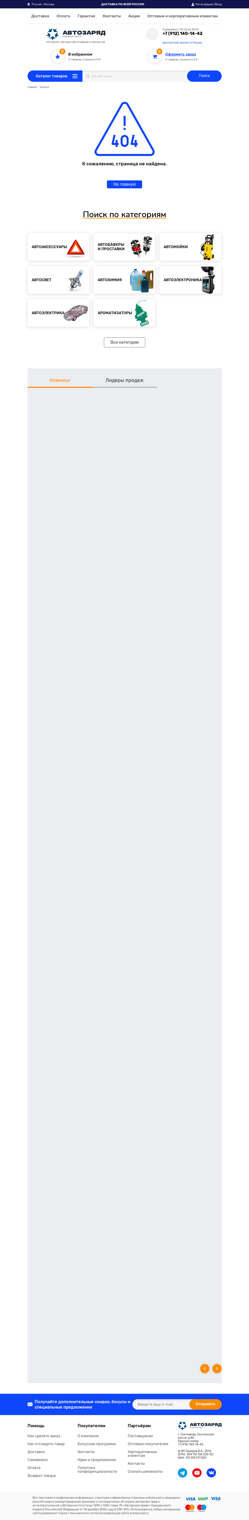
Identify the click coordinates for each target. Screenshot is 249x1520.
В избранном (80, 54)
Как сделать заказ (44, 1436)
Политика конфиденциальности (97, 1469)
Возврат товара (42, 1475)
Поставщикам (140, 1436)
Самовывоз (38, 1459)
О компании (88, 1436)
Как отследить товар (46, 1444)
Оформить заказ (180, 54)
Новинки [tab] (59, 380)
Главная (32, 87)
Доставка (40, 16)
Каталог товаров (51, 76)
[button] (41, 4)
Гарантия (86, 16)
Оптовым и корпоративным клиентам (182, 16)
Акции (134, 16)
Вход (218, 4)
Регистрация (204, 4)
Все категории (124, 343)
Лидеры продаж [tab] (124, 380)
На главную (124, 184)
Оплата (63, 16)
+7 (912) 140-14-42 (182, 33)
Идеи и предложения (97, 1459)
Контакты (112, 16)
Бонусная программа (97, 1444)
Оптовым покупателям (148, 1444)
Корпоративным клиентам (142, 1454)
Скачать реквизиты (145, 1471)
